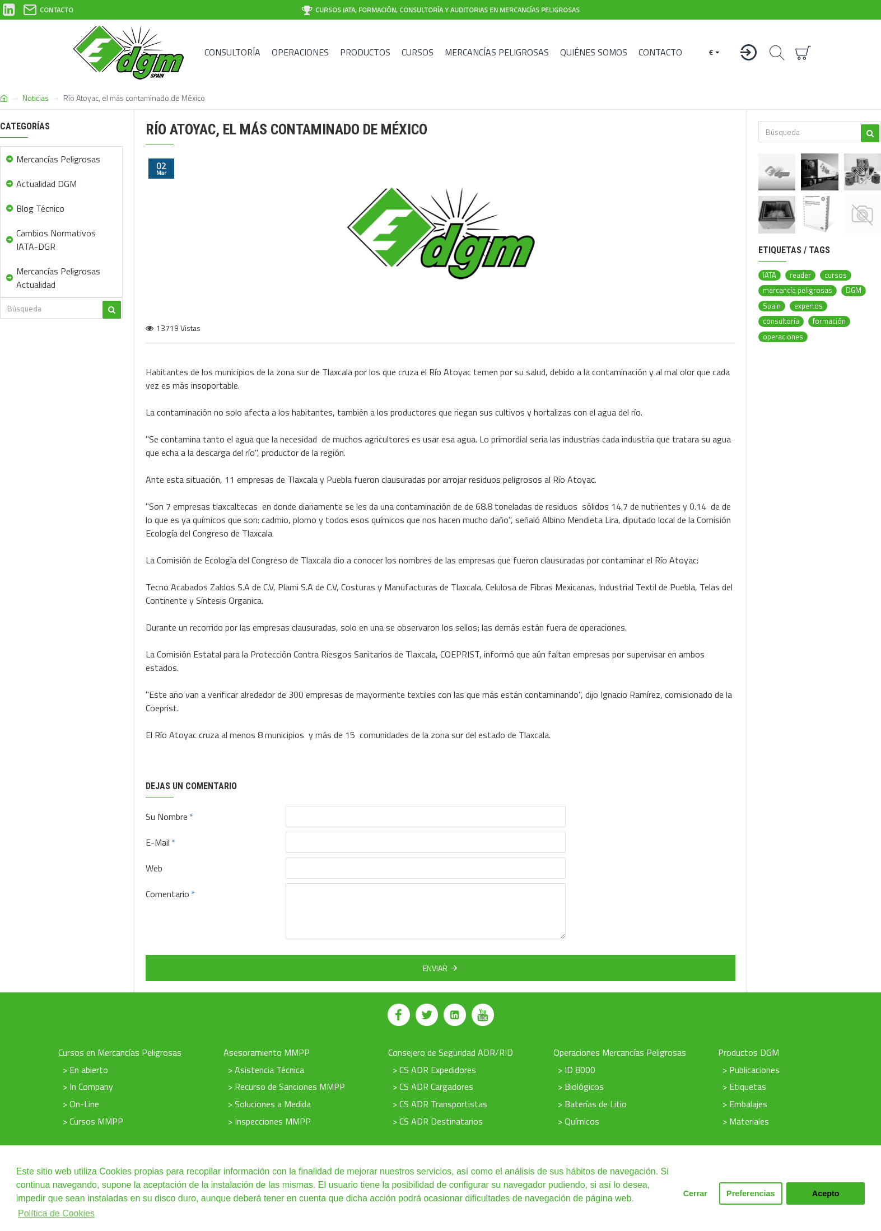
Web (154, 868)
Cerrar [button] (695, 1193)
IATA (769, 275)
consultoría (781, 321)
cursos (835, 275)
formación (829, 321)
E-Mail (158, 842)
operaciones (783, 337)
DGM (853, 290)
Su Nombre (167, 816)
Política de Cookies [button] (56, 1213)
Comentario (167, 894)
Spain (772, 306)
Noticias (35, 98)
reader (800, 275)
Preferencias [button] (750, 1193)
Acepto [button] (826, 1193)
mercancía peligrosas (797, 290)
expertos (808, 306)
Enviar (435, 968)
